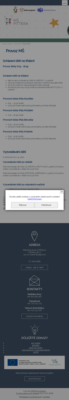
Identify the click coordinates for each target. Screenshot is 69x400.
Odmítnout (46, 205)
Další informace (35, 199)
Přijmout (22, 205)
